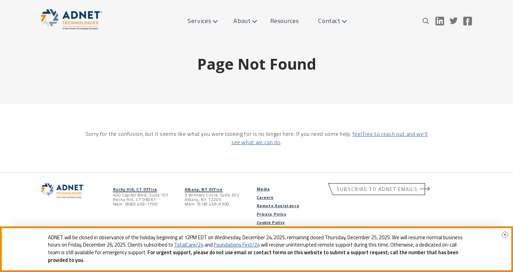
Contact (329, 20)
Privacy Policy (272, 214)
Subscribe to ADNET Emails (377, 189)
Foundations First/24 (237, 245)
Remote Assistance (278, 205)
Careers (265, 197)
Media (263, 189)
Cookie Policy (271, 222)
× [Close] (505, 234)
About (241, 20)
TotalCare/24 (188, 245)
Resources (284, 20)
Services (199, 20)
